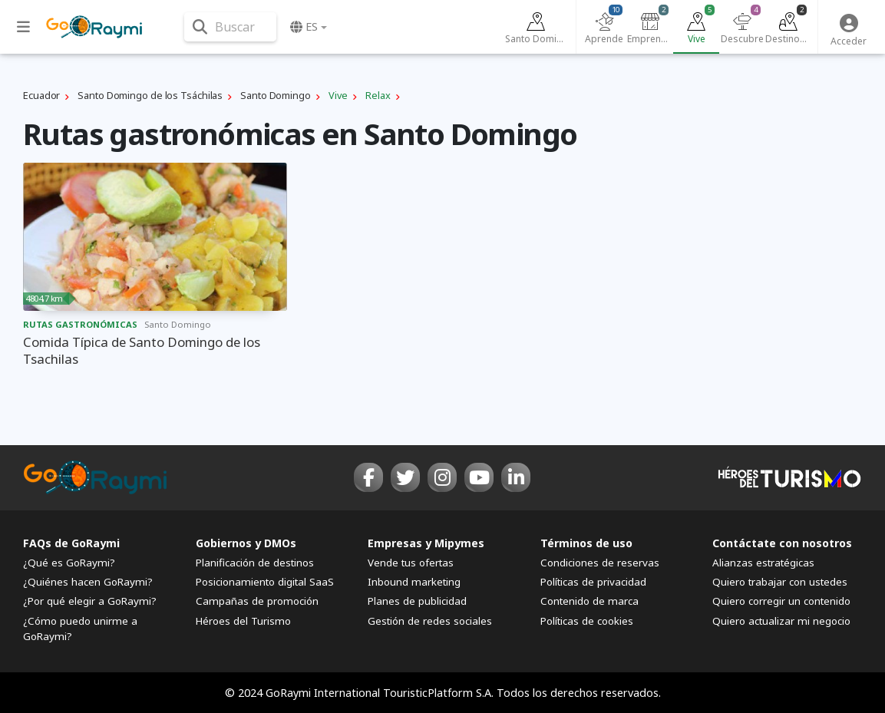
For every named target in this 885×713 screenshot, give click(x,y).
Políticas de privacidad (593, 582)
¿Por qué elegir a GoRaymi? (90, 601)
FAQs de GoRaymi (71, 543)
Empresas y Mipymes (426, 543)
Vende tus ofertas (411, 562)
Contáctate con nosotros (782, 543)
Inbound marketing (414, 582)
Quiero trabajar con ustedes (779, 582)
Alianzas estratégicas (763, 562)
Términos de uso (586, 543)
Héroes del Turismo (243, 621)
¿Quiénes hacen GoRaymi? (88, 582)
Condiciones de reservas (599, 562)
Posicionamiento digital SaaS (265, 582)
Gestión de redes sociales (430, 621)
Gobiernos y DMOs (246, 543)
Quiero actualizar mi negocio (781, 621)
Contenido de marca (589, 601)
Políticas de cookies (586, 621)
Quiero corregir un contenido (781, 601)
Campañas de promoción (257, 601)
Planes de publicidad (417, 601)
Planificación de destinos (255, 562)
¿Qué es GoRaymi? (69, 562)
